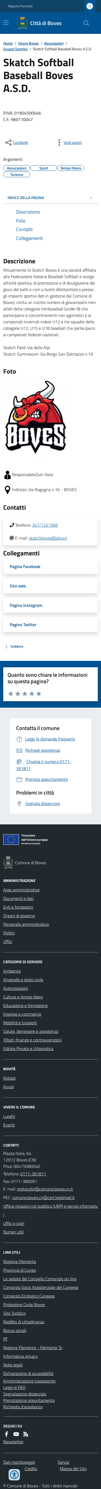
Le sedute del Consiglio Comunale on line (39, 1278)
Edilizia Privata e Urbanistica (28, 1048)
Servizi (63, 1462)
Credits (31, 1468)
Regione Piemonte (20, 6)
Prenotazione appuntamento (29, 1400)
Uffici (7, 941)
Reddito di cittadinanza (23, 1321)
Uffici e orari (13, 1223)
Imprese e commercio (22, 1014)
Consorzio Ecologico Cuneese (29, 1296)
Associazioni (54, 43)
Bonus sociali (14, 1330)
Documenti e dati (18, 898)
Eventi (9, 1125)
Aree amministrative (21, 890)
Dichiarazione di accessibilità (28, 1373)
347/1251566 (45, 525)
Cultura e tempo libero (23, 997)
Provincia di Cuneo (19, 1270)
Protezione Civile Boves (24, 1304)
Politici (9, 933)
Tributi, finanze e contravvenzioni (32, 1040)
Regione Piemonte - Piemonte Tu (32, 1347)
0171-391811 (33, 1174)
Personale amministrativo (26, 924)
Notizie (9, 1078)
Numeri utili (13, 1232)
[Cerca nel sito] (84, 23)
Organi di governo (19, 915)
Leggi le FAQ (14, 1387)
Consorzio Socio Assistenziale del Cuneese (40, 1287)
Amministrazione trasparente (29, 1381)
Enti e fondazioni (18, 907)
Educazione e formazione (25, 1005)
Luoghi (9, 1116)
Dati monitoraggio (19, 1462)
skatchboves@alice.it (48, 538)
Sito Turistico (14, 1313)
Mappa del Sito (73, 1468)
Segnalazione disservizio (24, 1394)
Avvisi (8, 1086)
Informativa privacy (20, 1356)
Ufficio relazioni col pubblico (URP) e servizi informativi (50, 1210)
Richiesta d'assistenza (23, 1406)
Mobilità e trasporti (20, 1022)
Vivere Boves (28, 43)
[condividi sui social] (16, 142)
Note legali (13, 1365)
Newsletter (13, 1441)
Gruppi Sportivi (15, 49)
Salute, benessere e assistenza (30, 1031)
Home (8, 43)
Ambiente (12, 971)
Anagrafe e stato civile (23, 979)
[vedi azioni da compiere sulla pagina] (68, 142)
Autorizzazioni (15, 988)
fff (5, 1339)
